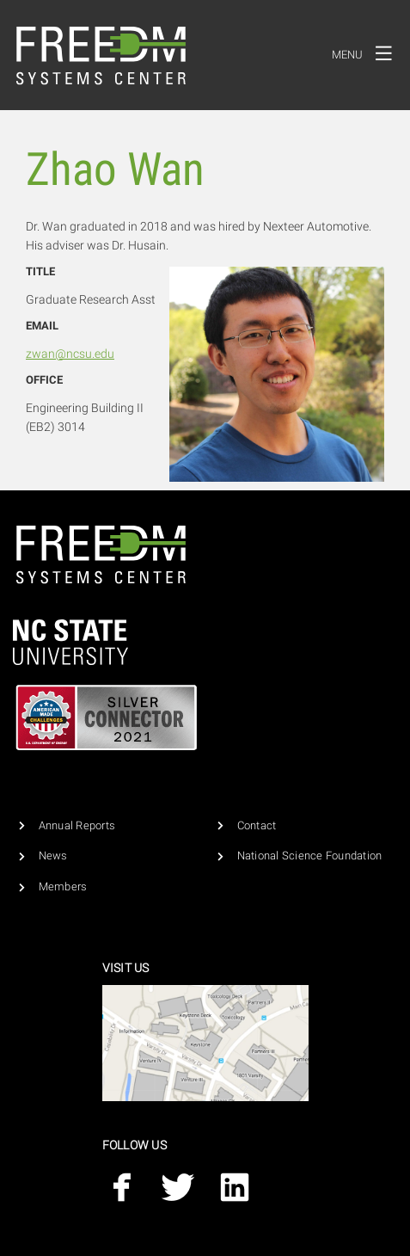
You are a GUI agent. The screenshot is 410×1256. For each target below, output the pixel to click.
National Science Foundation (309, 855)
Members (63, 886)
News (53, 855)
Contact (257, 825)
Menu (366, 52)
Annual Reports (77, 825)
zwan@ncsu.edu (70, 353)
